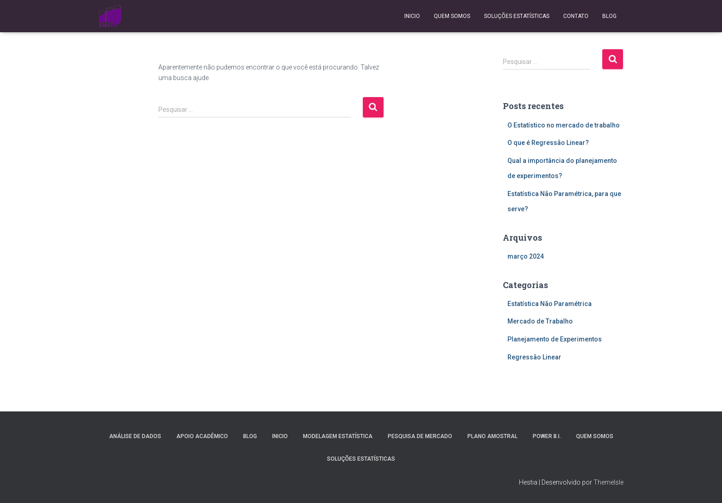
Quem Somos (452, 16)
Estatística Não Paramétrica (549, 303)
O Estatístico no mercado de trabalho (563, 125)
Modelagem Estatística (338, 436)
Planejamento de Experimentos (554, 339)
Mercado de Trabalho (540, 321)
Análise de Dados (135, 436)
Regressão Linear (534, 357)
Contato (575, 16)
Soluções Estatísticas (516, 16)
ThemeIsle (608, 482)
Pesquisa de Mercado (420, 436)
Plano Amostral (492, 436)
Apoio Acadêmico (202, 436)
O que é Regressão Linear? (548, 142)
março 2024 (525, 256)
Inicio (412, 16)
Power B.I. (547, 436)
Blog (609, 16)
